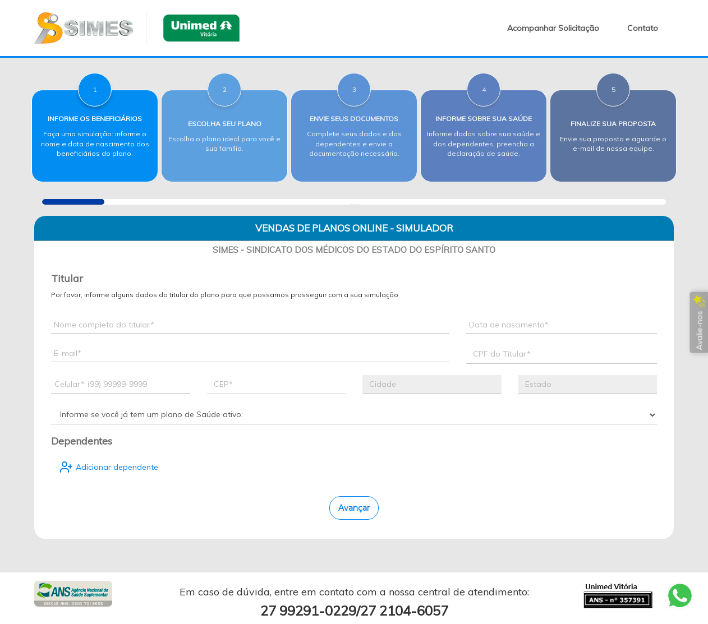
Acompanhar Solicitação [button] (553, 28)
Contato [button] (642, 28)
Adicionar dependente (108, 467)
